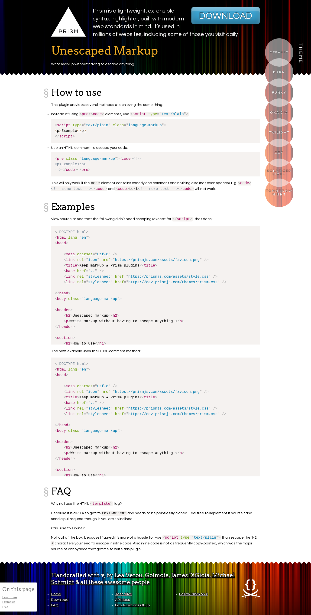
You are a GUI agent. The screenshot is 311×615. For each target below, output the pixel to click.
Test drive (123, 594)
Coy (279, 152)
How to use (9, 597)
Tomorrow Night (279, 192)
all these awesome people (115, 582)
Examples (8, 602)
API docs (122, 600)
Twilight (279, 132)
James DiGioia (190, 575)
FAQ (5, 606)
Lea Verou (128, 575)
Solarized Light (279, 172)
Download (225, 16)
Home (56, 594)
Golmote (157, 575)
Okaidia (279, 112)
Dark (279, 72)
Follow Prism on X (193, 594)
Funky (279, 92)
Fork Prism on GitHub (132, 605)
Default (279, 52)
